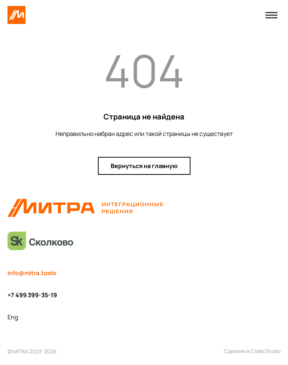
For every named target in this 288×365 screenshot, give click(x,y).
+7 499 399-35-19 (32, 295)
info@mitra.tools (32, 273)
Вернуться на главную (144, 166)
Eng (13, 317)
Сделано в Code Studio (252, 351)
